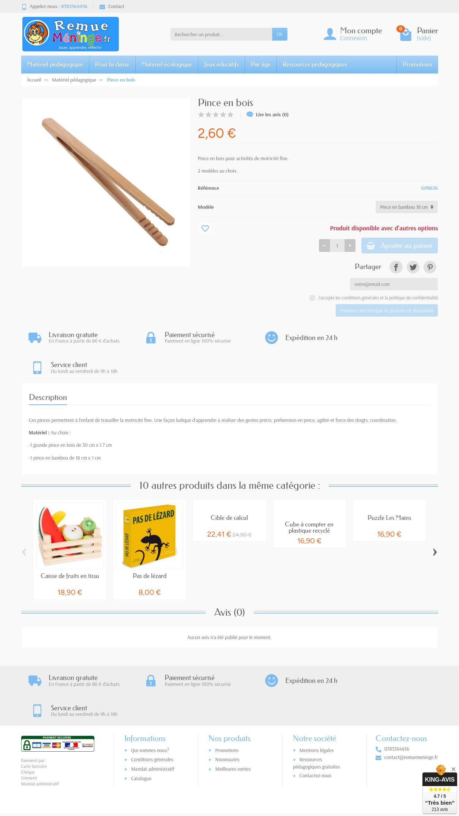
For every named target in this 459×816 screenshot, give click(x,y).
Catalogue (141, 721)
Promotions (417, 64)
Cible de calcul (229, 488)
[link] (396, 268)
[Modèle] (407, 207)
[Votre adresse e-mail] (214, 770)
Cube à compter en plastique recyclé (309, 499)
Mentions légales (317, 693)
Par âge (261, 64)
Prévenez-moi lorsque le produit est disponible (386, 311)
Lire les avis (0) (268, 114)
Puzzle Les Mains (389, 488)
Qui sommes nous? (150, 693)
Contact (111, 6)
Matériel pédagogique (55, 64)
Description (48, 368)
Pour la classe (112, 64)
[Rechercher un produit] (221, 34)
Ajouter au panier (396, 246)
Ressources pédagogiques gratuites (316, 705)
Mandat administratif (152, 711)
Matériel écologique (167, 64)
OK (279, 34)
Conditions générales (152, 702)
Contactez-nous (315, 718)
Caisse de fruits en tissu (70, 547)
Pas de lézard (149, 547)
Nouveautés (227, 702)
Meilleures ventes (233, 711)
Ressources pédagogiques (315, 64)
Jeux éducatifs (221, 64)
